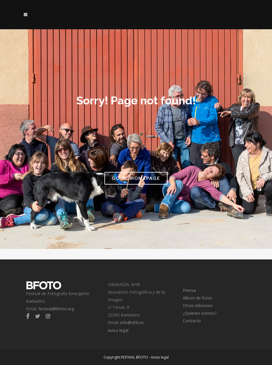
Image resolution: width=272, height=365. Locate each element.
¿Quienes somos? (200, 313)
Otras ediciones (198, 305)
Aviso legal (118, 330)
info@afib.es (132, 322)
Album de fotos (197, 298)
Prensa (189, 290)
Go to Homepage (136, 178)
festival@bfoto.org (56, 308)
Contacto (192, 320)
